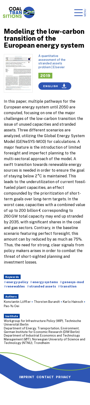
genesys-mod (73, 282)
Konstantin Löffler (17, 302)
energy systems (45, 282)
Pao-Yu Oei (11, 306)
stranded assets (42, 286)
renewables (15, 286)
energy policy (17, 282)
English (54, 86)
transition (68, 286)
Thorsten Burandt (47, 302)
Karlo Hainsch (73, 302)
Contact (45, 377)
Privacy (63, 377)
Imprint (27, 377)
